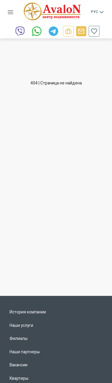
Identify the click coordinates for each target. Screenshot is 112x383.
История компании (28, 312)
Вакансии (18, 364)
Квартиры (19, 378)
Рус (97, 12)
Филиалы (18, 338)
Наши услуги (21, 325)
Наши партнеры (25, 351)
